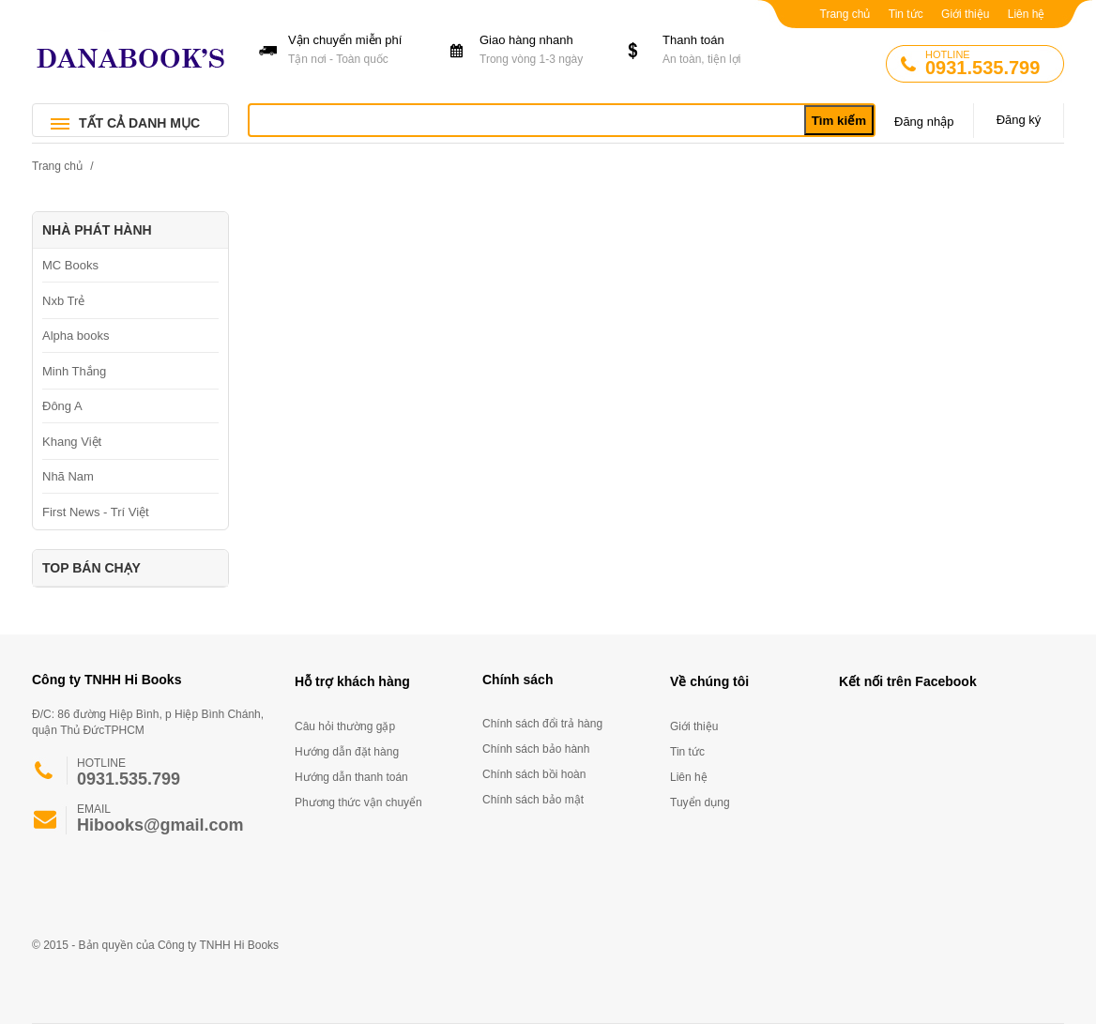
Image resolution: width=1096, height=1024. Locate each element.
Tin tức (906, 14)
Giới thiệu (965, 14)
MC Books (70, 265)
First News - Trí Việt (95, 512)
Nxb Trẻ (63, 301)
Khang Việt (71, 442)
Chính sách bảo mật (533, 799)
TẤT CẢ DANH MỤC (139, 122)
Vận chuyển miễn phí (350, 51)
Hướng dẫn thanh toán (351, 777)
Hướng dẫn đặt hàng (347, 751)
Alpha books (76, 336)
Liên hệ (1026, 14)
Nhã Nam (68, 476)
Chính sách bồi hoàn (534, 774)
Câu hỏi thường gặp (345, 726)
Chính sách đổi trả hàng (542, 723)
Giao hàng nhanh (542, 51)
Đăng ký (1019, 120)
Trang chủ (845, 14)
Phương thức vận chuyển (358, 802)
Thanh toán (724, 51)
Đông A (62, 406)
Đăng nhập (923, 122)
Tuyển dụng (700, 802)
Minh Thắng (74, 371)
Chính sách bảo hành (535, 749)
